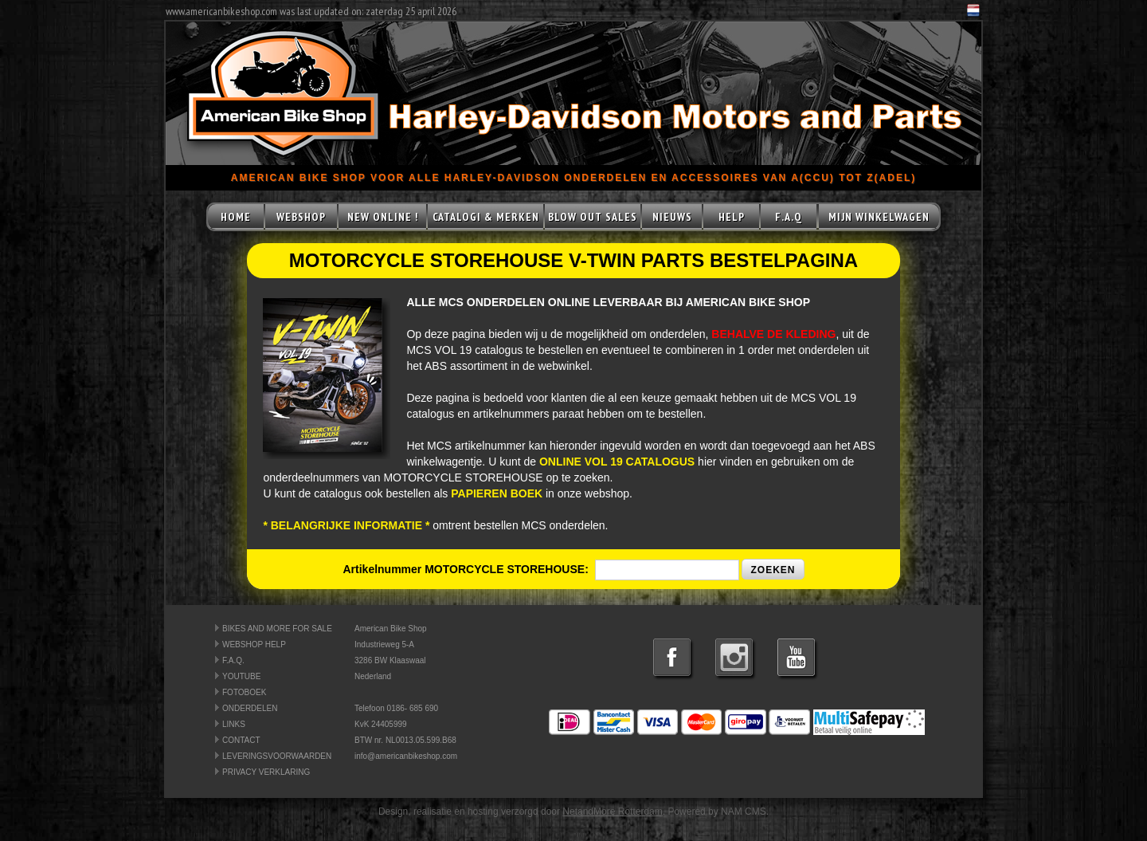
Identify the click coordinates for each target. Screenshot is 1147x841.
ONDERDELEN (249, 708)
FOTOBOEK (244, 692)
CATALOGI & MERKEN (486, 217)
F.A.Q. (233, 660)
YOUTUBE (241, 676)
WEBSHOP (301, 217)
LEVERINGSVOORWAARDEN (276, 756)
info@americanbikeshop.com (405, 756)
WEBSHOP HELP (254, 644)
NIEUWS (672, 217)
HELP (731, 217)
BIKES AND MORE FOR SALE (277, 628)
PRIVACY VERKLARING (266, 772)
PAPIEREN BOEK (496, 493)
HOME (236, 217)
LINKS (233, 724)
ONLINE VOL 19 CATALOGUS (617, 461)
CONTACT (241, 740)
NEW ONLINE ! (382, 217)
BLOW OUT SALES (592, 217)
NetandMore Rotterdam (612, 811)
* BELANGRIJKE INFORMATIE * (346, 525)
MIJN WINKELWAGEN (879, 217)
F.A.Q (788, 217)
